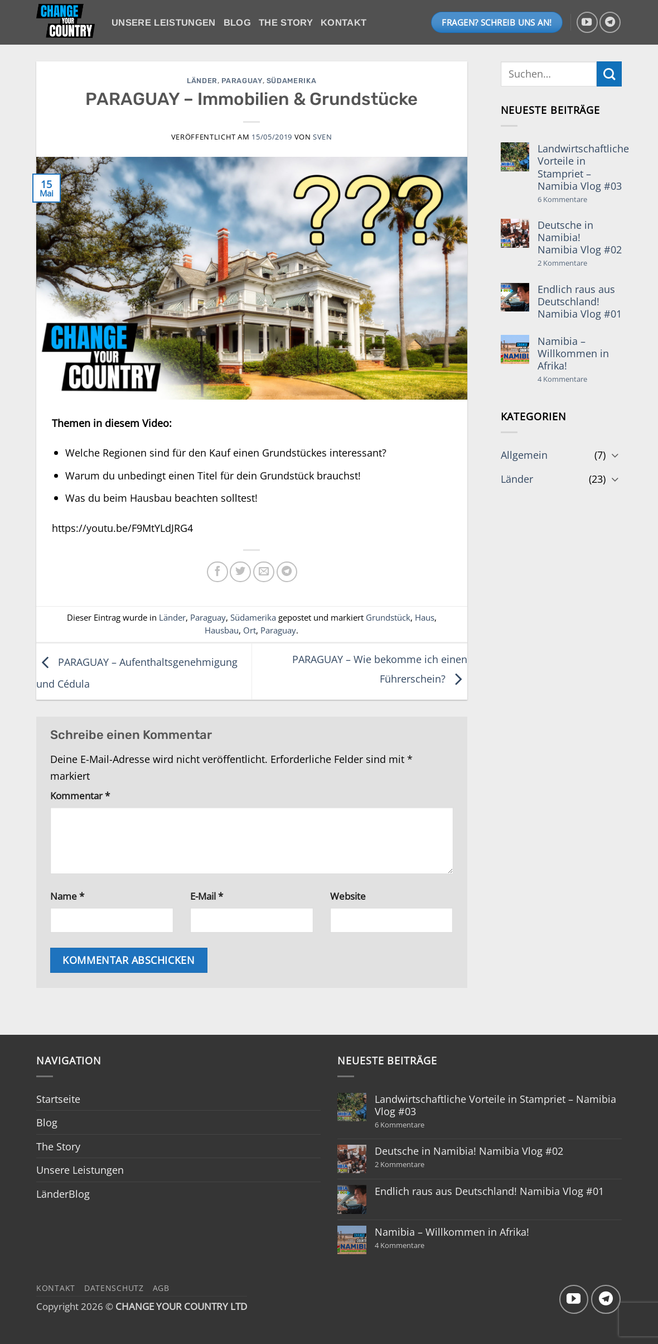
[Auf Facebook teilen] (217, 572)
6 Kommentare (583, 199)
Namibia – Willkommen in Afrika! (573, 353)
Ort (249, 630)
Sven (322, 137)
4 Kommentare (580, 379)
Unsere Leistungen (164, 22)
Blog (237, 22)
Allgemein (524, 455)
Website (348, 896)
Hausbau (222, 630)
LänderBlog (63, 1194)
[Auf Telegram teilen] (287, 572)
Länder (202, 80)
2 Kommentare (578, 263)
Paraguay (241, 80)
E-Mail (206, 896)
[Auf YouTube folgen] (587, 22)
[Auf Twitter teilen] (240, 572)
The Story (286, 22)
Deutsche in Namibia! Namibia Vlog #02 (580, 237)
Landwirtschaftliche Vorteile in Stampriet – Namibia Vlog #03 (583, 166)
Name (67, 896)
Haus (424, 617)
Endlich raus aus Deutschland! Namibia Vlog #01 (580, 301)
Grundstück (388, 617)
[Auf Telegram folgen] (610, 22)
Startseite (58, 1099)
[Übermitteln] (609, 74)
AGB (161, 1288)
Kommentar (80, 795)
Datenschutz (114, 1288)
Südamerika (291, 80)
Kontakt (343, 22)
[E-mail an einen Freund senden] (263, 572)
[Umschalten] (615, 455)
